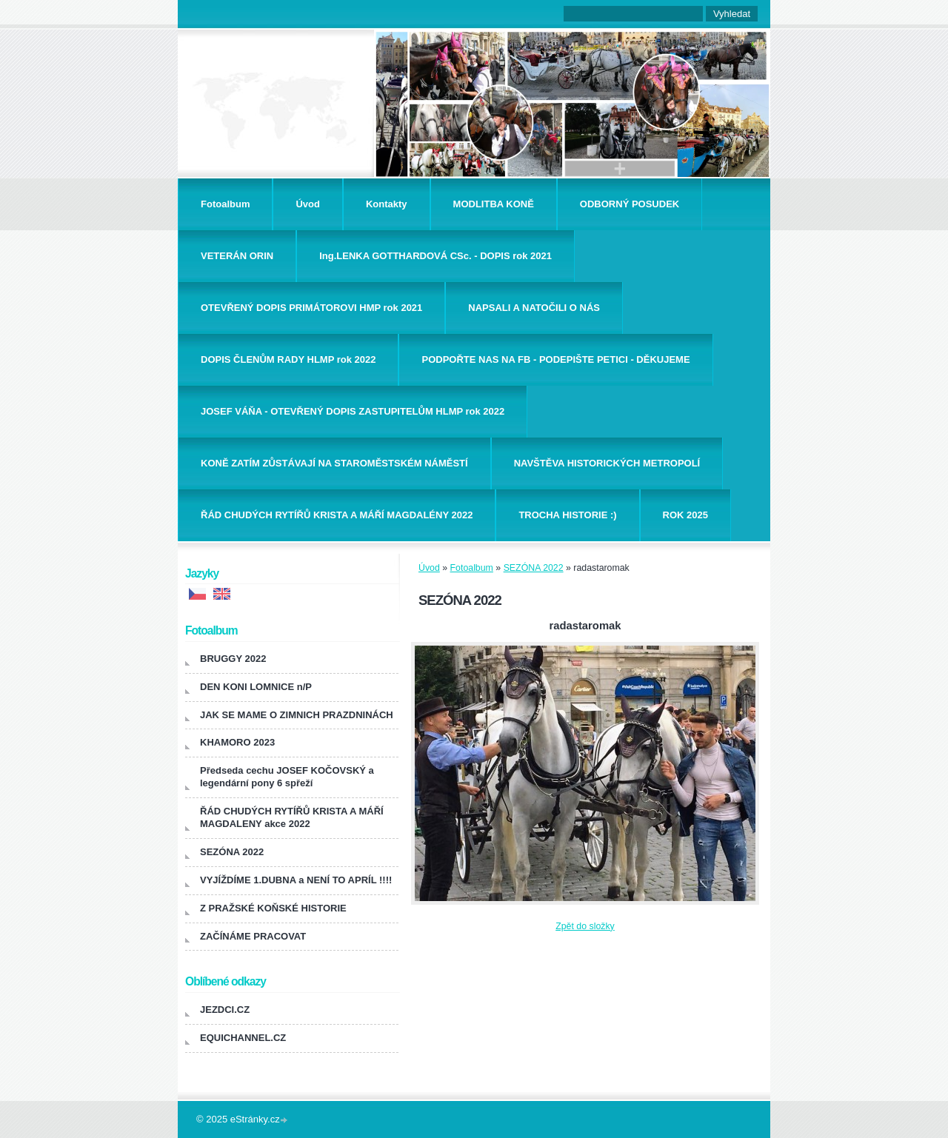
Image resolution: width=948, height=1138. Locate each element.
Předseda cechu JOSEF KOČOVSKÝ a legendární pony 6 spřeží (287, 777)
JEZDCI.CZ (225, 1009)
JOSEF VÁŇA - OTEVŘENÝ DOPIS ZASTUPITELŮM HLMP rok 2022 (352, 411)
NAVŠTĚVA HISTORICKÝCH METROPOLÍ (607, 463)
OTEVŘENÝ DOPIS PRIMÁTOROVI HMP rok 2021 (311, 307)
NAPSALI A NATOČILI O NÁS (534, 307)
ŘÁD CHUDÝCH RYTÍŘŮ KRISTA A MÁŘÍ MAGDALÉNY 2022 (337, 515)
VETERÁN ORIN (237, 255)
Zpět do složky (585, 926)
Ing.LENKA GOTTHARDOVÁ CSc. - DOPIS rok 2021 (435, 255)
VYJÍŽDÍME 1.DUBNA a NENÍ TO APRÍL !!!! (296, 880)
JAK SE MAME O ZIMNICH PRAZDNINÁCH (296, 714)
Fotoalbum (225, 204)
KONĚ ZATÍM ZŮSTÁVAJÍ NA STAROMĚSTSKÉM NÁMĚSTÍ (334, 463)
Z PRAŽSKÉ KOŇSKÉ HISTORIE (273, 908)
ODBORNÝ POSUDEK (629, 204)
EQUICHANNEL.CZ (243, 1037)
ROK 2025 (685, 515)
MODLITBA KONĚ (493, 204)
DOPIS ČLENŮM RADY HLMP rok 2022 (288, 359)
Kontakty (386, 204)
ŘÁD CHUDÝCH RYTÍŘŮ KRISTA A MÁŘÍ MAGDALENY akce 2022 (292, 817)
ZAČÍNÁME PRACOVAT (253, 936)
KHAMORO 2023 (237, 742)
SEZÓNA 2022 (534, 568)
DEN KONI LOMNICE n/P (256, 686)
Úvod (308, 204)
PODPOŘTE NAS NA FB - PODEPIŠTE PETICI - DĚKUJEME (555, 359)
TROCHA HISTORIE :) (567, 515)
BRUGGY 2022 (233, 658)
